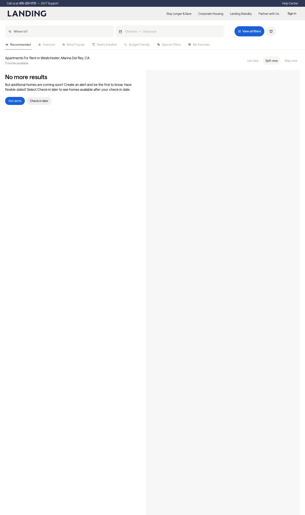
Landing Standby (241, 13)
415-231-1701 (27, 3)
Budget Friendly (137, 44)
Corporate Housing (210, 13)
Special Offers (169, 44)
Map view (291, 60)
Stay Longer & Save (178, 13)
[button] (169, 31)
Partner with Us (269, 13)
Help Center (290, 3)
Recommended (18, 44)
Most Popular (73, 44)
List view (253, 60)
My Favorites (199, 44)
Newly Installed (104, 44)
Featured (46, 44)
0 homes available (16, 63)
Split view (271, 60)
